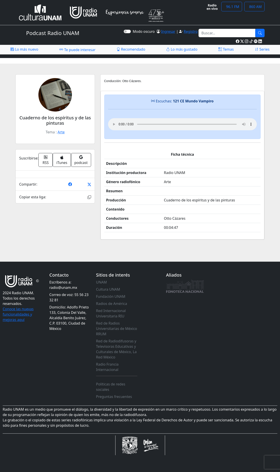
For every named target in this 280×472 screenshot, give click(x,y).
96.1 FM (231, 6)
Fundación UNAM (110, 296)
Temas (226, 49)
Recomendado (131, 49)
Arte (61, 132)
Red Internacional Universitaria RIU (111, 313)
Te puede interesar (77, 49)
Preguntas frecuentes (114, 396)
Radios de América (111, 303)
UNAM (101, 282)
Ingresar (168, 31)
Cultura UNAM (108, 289)
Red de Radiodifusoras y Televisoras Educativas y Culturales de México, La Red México (116, 349)
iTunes (61, 160)
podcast (81, 160)
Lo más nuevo (24, 49)
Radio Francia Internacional (107, 367)
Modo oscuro (145, 31)
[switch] (127, 31)
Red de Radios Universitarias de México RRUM (116, 328)
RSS (46, 160)
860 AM (254, 6)
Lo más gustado (181, 49)
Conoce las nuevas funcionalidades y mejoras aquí (18, 314)
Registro (190, 31)
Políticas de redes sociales (110, 387)
